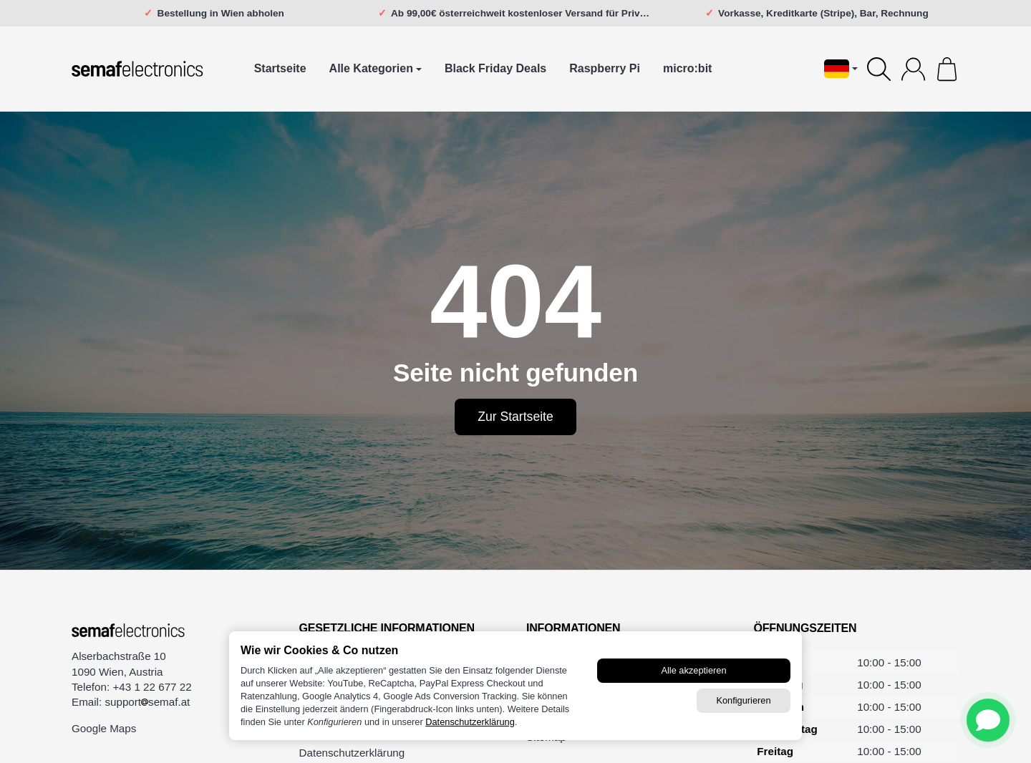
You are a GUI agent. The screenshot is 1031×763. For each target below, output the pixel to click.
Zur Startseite (515, 416)
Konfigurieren (743, 700)
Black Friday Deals (495, 68)
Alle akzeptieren (693, 670)
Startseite (280, 68)
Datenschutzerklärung (469, 721)
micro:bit (687, 68)
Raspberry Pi (604, 68)
